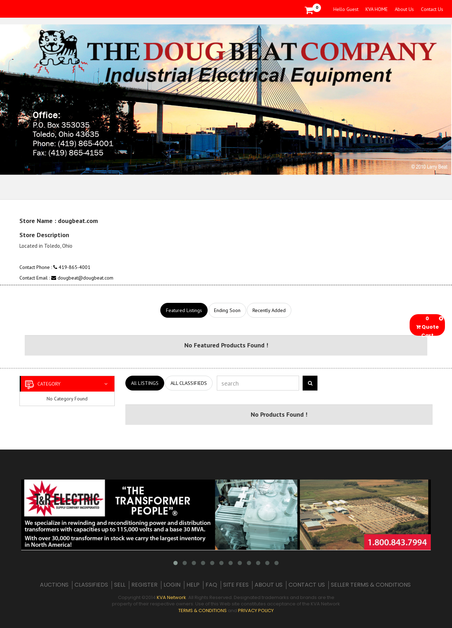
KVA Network (171, 597)
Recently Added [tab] (269, 310)
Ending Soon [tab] (227, 310)
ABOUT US (268, 585)
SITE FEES (236, 585)
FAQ (211, 585)
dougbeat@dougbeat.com (82, 278)
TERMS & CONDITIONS (202, 610)
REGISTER (144, 585)
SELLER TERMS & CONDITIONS (371, 585)
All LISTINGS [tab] (145, 383)
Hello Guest (345, 9)
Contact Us (432, 9)
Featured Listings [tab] (184, 310)
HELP (193, 585)
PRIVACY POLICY (256, 610)
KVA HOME (376, 9)
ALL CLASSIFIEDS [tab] (189, 383)
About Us (404, 9)
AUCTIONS (54, 585)
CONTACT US (307, 585)
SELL (119, 585)
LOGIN (171, 585)
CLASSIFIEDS (91, 585)
